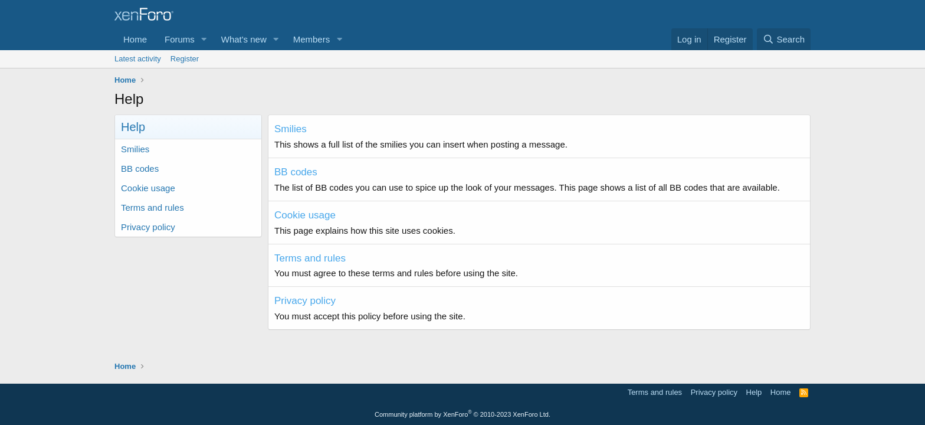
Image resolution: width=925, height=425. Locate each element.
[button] (204, 39)
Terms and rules (152, 207)
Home (135, 39)
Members (311, 39)
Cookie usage (148, 188)
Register (184, 58)
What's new (244, 39)
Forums (180, 39)
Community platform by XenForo (462, 414)
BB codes (140, 169)
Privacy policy (148, 227)
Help (754, 392)
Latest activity (137, 58)
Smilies (135, 149)
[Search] (784, 39)
